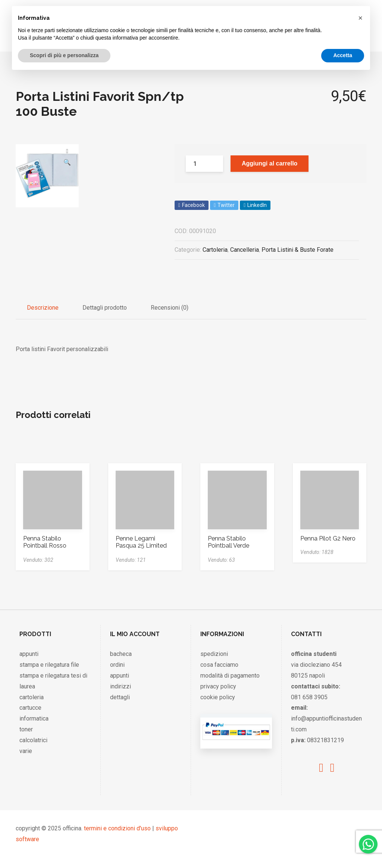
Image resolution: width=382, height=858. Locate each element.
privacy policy (218, 686)
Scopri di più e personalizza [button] (64, 55)
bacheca (121, 653)
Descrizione (43, 307)
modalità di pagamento (230, 675)
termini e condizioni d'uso (117, 828)
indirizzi (120, 686)
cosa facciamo (219, 664)
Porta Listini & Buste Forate (298, 249)
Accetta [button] (342, 55)
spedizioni (214, 653)
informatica (33, 718)
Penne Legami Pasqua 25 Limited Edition (141, 545)
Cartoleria (215, 249)
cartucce (30, 707)
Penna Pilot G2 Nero (328, 538)
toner (26, 729)
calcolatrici (33, 740)
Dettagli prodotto (104, 307)
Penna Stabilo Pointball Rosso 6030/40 (44, 545)
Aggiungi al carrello (269, 163)
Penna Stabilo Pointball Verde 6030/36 (228, 545)
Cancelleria (244, 249)
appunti (28, 653)
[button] (360, 18)
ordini (117, 664)
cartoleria (31, 697)
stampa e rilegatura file (49, 664)
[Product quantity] (204, 163)
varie (25, 751)
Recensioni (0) (169, 307)
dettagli (120, 697)
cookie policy (217, 697)
